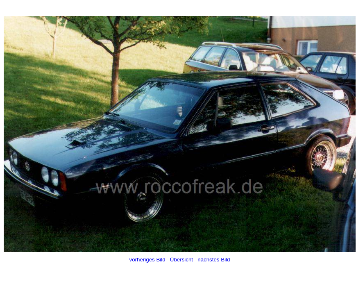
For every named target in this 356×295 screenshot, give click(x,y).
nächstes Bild (213, 259)
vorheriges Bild (147, 259)
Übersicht (181, 259)
